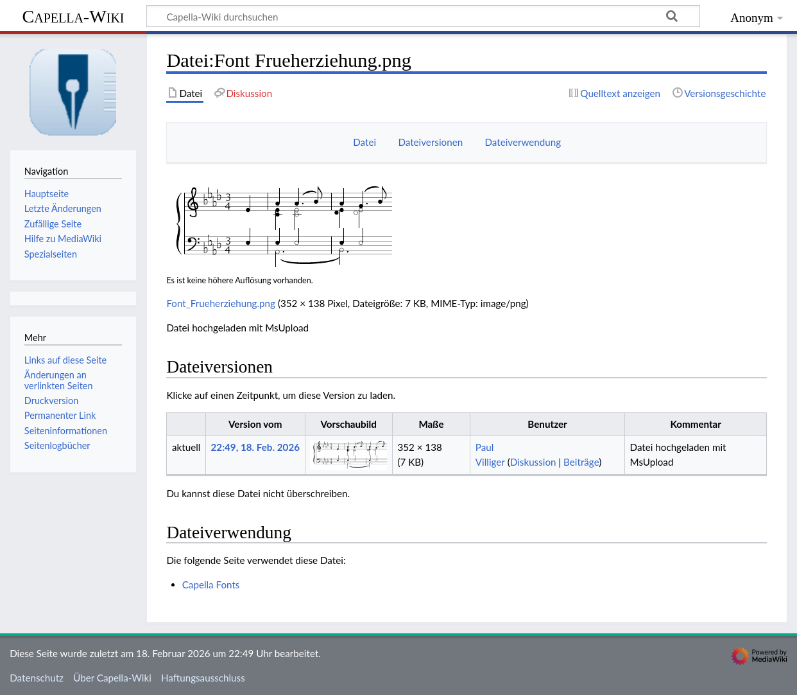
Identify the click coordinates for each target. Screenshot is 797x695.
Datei (364, 142)
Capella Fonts (211, 584)
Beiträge (581, 462)
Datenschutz (37, 677)
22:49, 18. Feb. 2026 (255, 447)
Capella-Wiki (73, 16)
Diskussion (533, 462)
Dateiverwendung (522, 142)
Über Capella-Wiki (112, 677)
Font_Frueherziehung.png (220, 303)
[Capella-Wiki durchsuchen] (423, 16)
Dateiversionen (430, 142)
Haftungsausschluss (203, 677)
